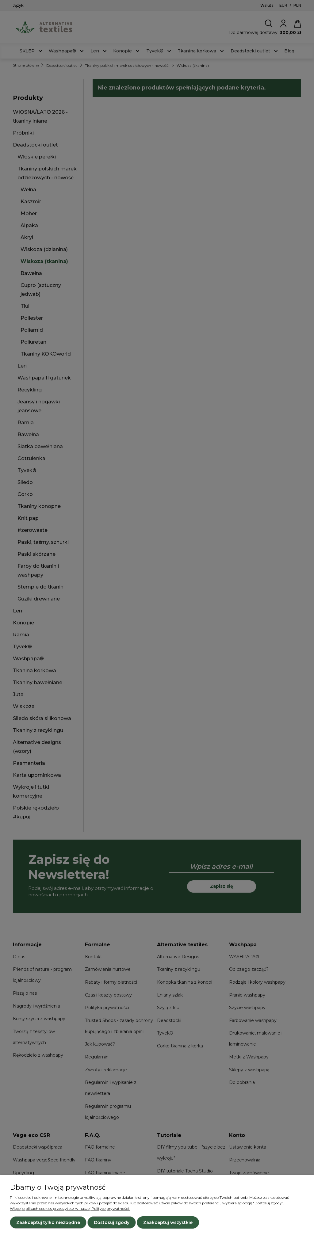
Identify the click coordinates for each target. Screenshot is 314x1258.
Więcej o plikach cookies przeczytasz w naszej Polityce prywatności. (70, 1208)
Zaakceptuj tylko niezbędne (48, 1222)
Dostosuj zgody (111, 1222)
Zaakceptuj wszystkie (168, 1222)
